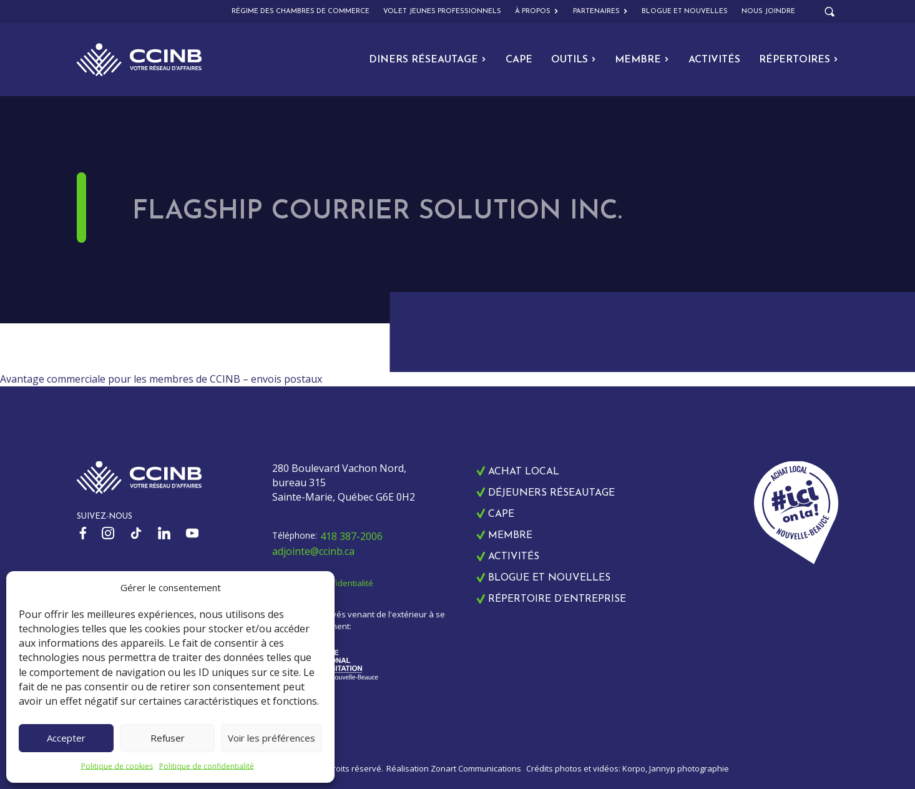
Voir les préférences (271, 738)
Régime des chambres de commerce (300, 11)
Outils (573, 60)
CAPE (519, 60)
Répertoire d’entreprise (557, 599)
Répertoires (798, 60)
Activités (714, 60)
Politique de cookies (117, 766)
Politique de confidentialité (206, 766)
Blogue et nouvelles (685, 11)
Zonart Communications (476, 768)
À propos (537, 12)
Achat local (523, 472)
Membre (642, 60)
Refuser (167, 738)
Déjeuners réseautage (551, 493)
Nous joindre (768, 11)
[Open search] (829, 11)
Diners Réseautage (427, 60)
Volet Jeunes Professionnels (442, 11)
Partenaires (600, 12)
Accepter (66, 738)
